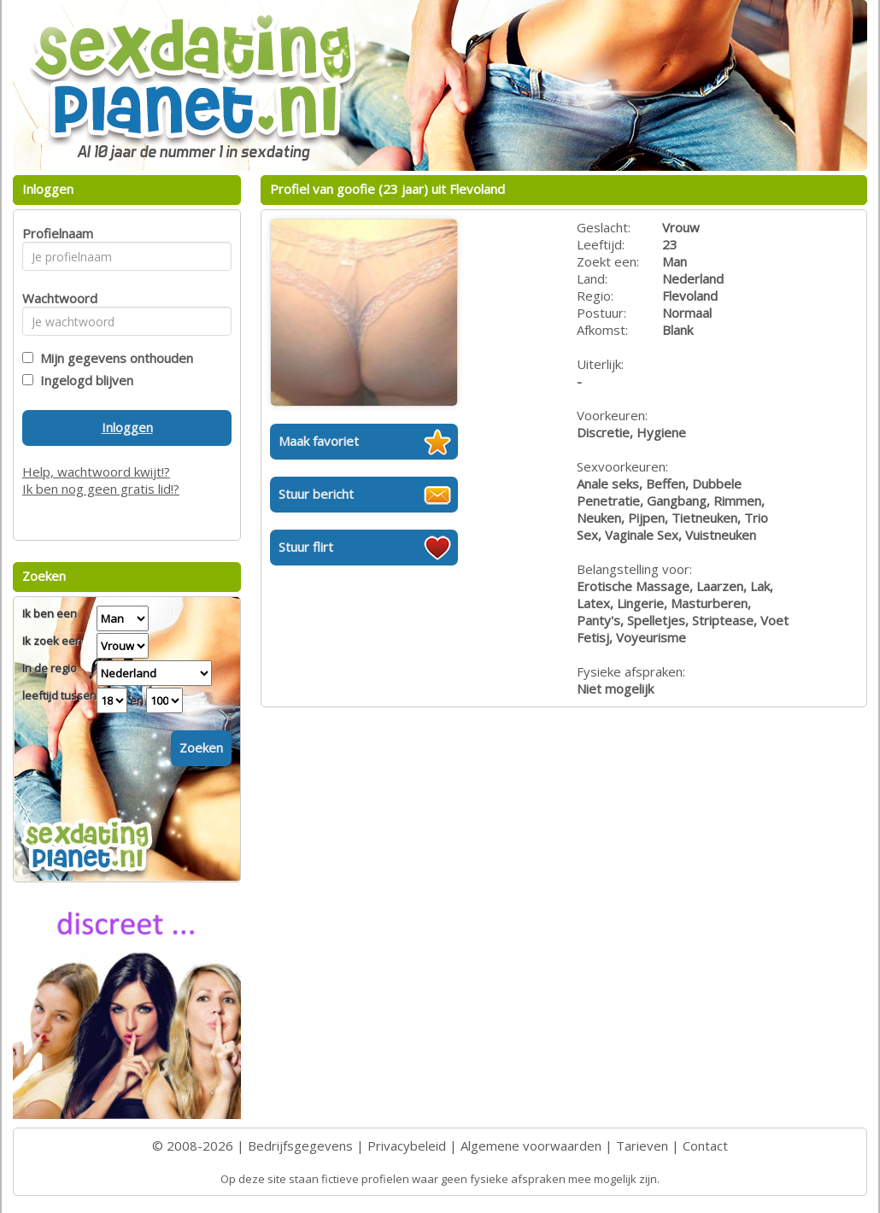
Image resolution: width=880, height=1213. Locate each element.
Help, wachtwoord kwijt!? (96, 471)
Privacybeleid (406, 1145)
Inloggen (127, 427)
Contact (705, 1145)
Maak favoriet (319, 440)
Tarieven (642, 1145)
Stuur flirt (306, 546)
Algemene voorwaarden (531, 1145)
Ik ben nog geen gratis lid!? (100, 488)
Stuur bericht (316, 493)
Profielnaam (55, 233)
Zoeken (201, 747)
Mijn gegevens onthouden (113, 357)
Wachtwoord (55, 298)
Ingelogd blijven (83, 380)
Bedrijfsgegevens (300, 1145)
